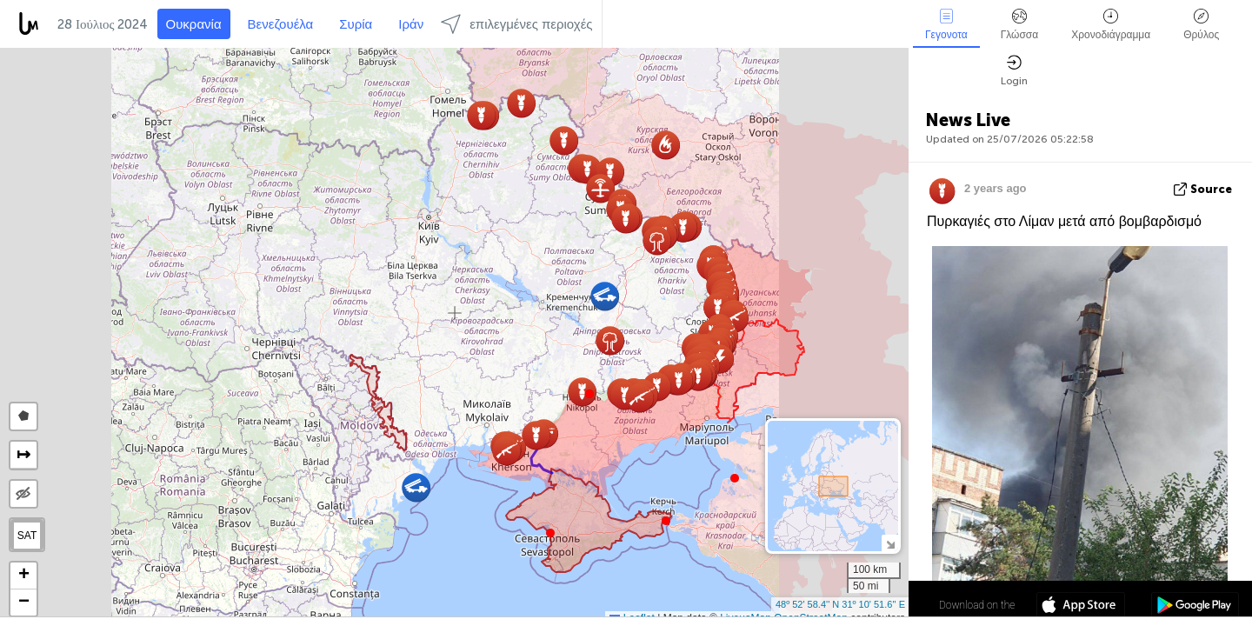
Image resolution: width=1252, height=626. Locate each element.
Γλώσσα (1020, 25)
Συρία (355, 24)
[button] (589, 394)
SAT (27, 535)
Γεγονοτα (946, 25)
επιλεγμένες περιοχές (516, 24)
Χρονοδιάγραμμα (1110, 25)
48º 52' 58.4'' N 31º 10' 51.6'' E (840, 604)
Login (1014, 71)
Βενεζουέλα (281, 24)
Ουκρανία (194, 24)
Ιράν (410, 24)
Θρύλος (1201, 25)
